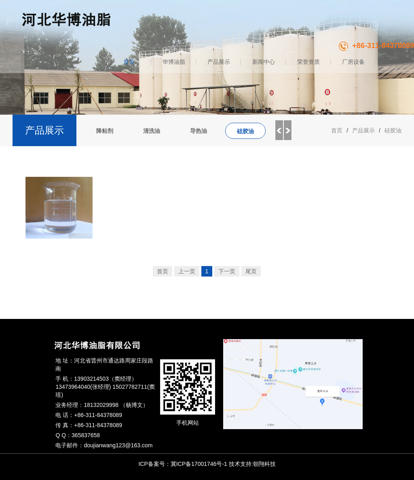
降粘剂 (104, 131)
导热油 (198, 131)
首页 (129, 62)
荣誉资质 (308, 62)
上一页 (186, 271)
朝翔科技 (264, 464)
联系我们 (395, 62)
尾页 (251, 271)
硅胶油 (245, 131)
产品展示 (218, 62)
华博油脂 (174, 62)
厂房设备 (353, 62)
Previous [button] (279, 130)
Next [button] (288, 130)
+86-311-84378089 (376, 46)
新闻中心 (263, 62)
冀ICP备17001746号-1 (199, 464)
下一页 (226, 271)
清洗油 (151, 131)
